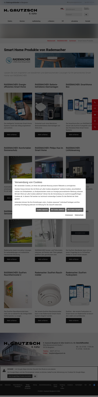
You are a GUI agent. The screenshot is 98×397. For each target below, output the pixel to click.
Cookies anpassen (42, 209)
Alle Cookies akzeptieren (74, 209)
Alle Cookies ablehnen (57, 209)
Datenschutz (79, 214)
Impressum (69, 214)
